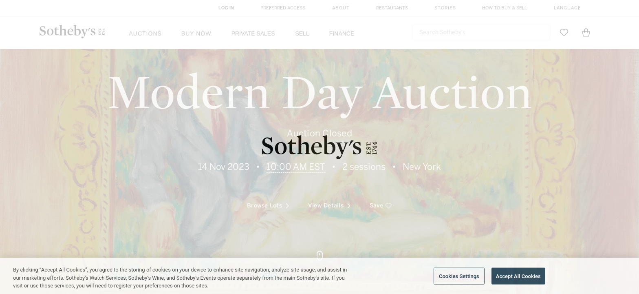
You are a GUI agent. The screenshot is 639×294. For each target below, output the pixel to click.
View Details (329, 147)
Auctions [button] (145, 33)
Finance (341, 33)
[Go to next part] (319, 267)
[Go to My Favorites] (564, 32)
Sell (302, 33)
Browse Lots (268, 147)
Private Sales (253, 33)
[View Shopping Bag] (586, 32)
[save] (381, 147)
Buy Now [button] (196, 33)
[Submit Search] (541, 32)
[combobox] (481, 32)
